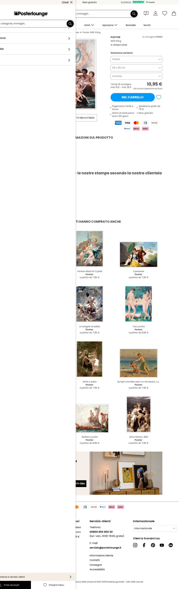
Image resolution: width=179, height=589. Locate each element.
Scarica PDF (27, 165)
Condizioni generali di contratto (21, 556)
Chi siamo (8, 527)
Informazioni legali (13, 570)
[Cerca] (134, 14)
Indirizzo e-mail (29, 478)
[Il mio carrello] (173, 13)
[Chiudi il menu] (164, 13)
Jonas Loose (72, 32)
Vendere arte (10, 549)
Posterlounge (25, 32)
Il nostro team (10, 532)
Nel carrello (132, 97)
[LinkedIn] (171, 545)
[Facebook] (144, 545)
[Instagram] (135, 545)
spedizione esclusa (153, 88)
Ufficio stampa (11, 544)
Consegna (96, 565)
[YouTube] (162, 545)
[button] (147, 13)
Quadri (39, 32)
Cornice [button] (117, 76)
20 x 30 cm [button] (118, 67)
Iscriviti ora (76, 483)
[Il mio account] (155, 13)
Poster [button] (116, 59)
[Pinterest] (153, 545)
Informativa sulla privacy (17, 561)
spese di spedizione (72, 582)
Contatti (95, 560)
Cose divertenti (54, 32)
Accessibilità (97, 569)
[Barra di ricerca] (92, 14)
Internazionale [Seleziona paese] (143, 528)
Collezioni (8, 536)
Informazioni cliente (101, 555)
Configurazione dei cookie (17, 566)
